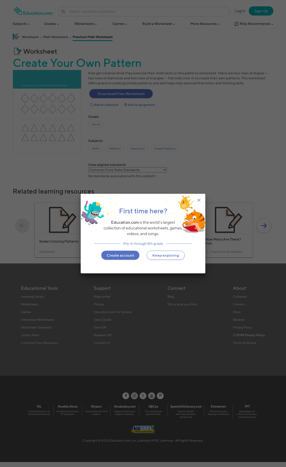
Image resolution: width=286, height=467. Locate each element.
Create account (120, 255)
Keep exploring (165, 255)
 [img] (199, 200)
